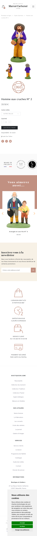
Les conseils (18, 421)
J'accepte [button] (22, 523)
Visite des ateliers (18, 425)
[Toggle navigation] (33, 6)
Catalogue (18, 458)
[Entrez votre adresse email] (16, 270)
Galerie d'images (18, 433)
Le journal (18, 429)
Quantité (4, 118)
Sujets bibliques (18, 397)
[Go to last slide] (2, 213)
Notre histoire (18, 413)
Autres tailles (5, 110)
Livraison (18, 450)
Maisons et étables (18, 401)
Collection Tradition (18, 389)
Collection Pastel (18, 393)
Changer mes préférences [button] (22, 530)
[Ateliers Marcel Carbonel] (18, 6)
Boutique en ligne (6, 15)
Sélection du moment (18, 385)
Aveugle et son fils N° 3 (18, 231)
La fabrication (18, 417)
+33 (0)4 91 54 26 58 (20, 339)
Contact (18, 466)
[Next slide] (34, 213)
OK (33, 270)
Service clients (18, 446)
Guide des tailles (7, 136)
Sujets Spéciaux (18, 15)
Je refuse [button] (22, 526)
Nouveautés (18, 381)
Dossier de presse (18, 470)
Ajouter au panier (9, 127)
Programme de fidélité (18, 454)
